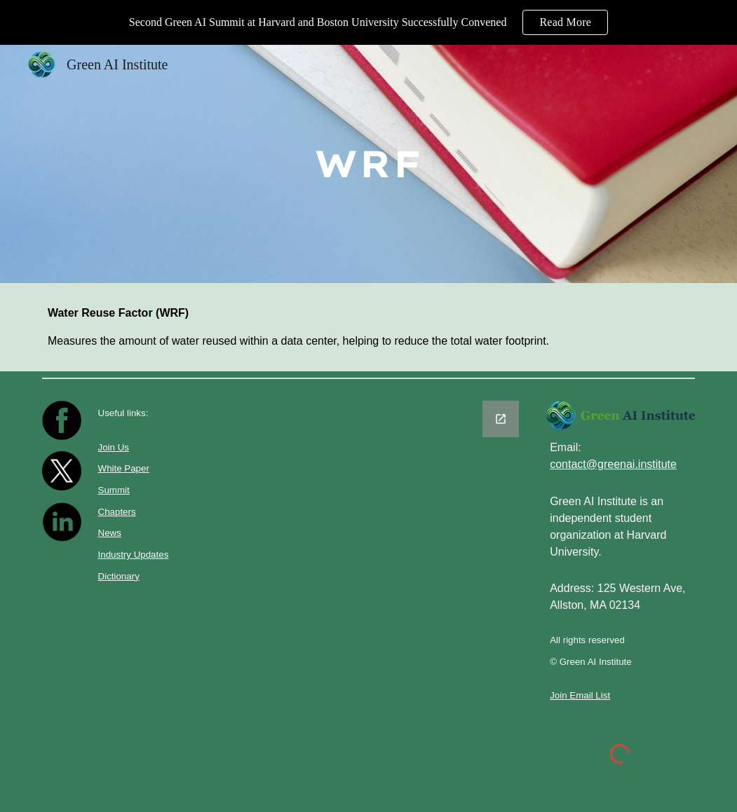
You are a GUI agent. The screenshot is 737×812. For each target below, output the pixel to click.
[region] (368, 22)
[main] (368, 163)
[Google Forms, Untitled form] (369, 541)
